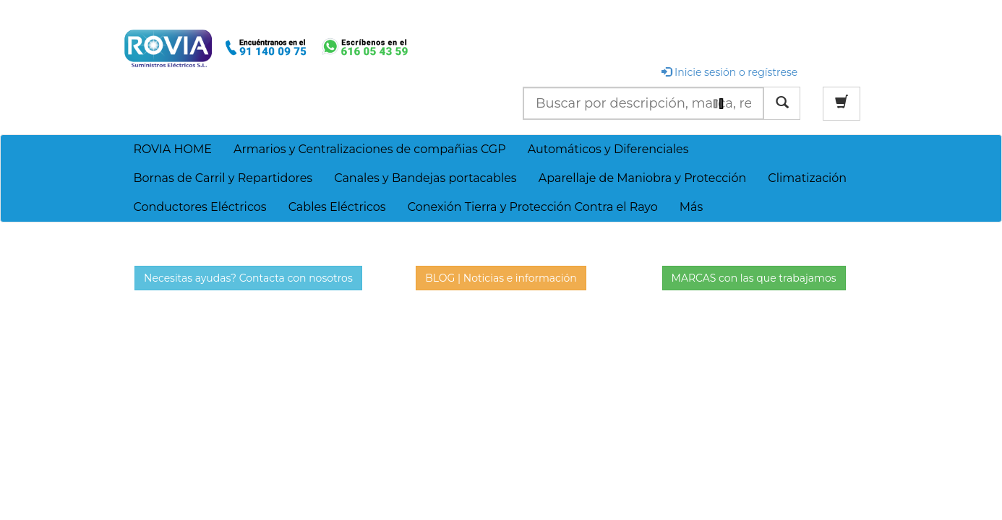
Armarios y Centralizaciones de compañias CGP (370, 149)
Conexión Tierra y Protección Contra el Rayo (533, 207)
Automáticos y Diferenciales (608, 149)
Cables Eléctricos (337, 207)
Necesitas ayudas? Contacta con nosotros (248, 278)
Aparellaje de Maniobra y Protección (643, 178)
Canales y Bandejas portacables (425, 178)
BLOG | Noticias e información (501, 278)
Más (691, 207)
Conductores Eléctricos (199, 207)
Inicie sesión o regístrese (729, 72)
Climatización (807, 178)
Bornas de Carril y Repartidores (222, 178)
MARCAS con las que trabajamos (754, 278)
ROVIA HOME (172, 149)
